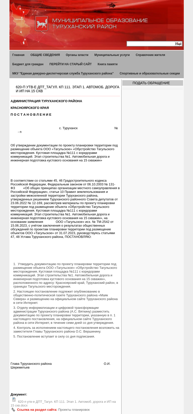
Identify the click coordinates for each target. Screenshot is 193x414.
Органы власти (77, 55)
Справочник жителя (150, 55)
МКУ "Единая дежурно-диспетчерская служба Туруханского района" (63, 73)
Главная (18, 55)
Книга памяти (108, 64)
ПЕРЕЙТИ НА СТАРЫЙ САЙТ (71, 64)
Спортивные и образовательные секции (150, 73)
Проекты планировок (74, 410)
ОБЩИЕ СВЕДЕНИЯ (45, 55)
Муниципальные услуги (112, 55)
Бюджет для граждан (28, 64)
